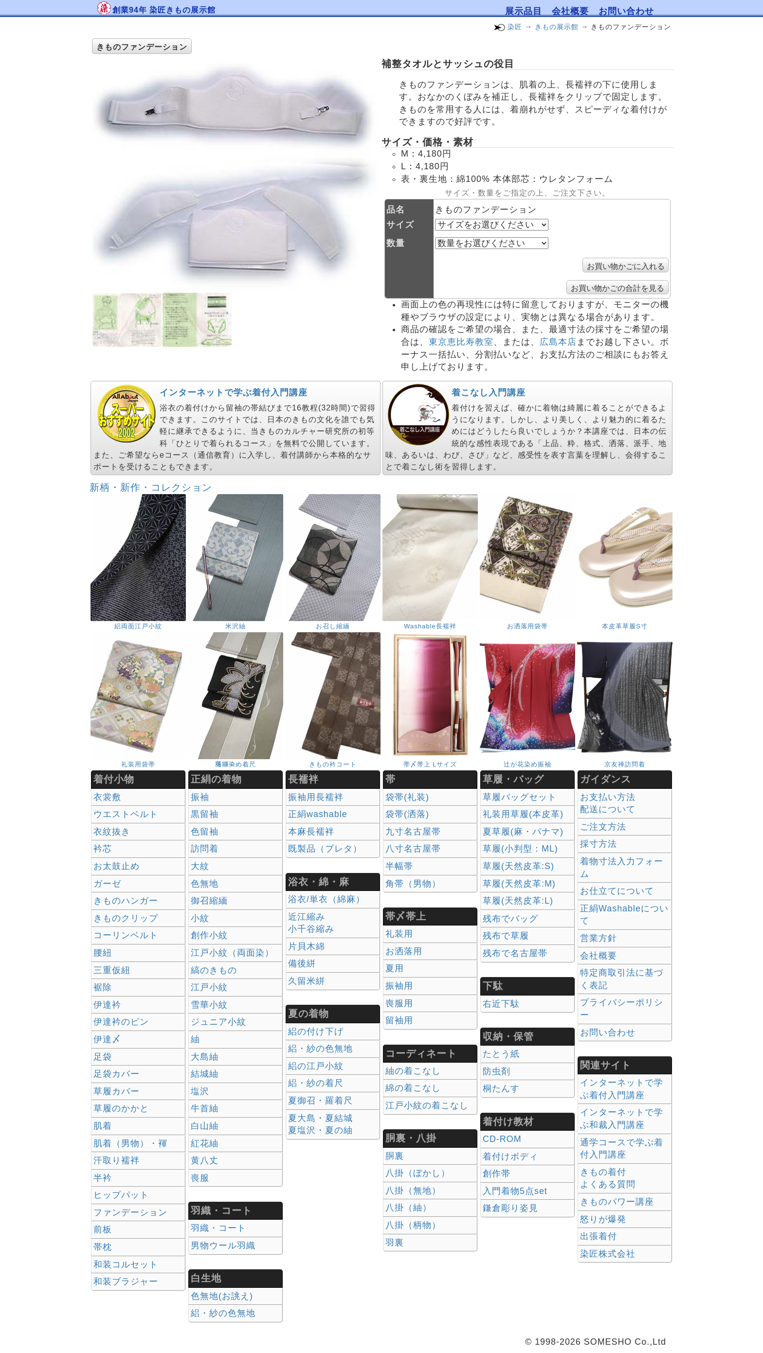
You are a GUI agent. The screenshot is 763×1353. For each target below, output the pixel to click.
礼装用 (399, 934)
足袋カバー (116, 1074)
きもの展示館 (557, 27)
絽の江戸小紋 (316, 1066)
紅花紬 (204, 1143)
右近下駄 (501, 1004)
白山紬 (204, 1126)
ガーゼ (107, 884)
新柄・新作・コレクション (151, 487)
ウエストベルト (125, 814)
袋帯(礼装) (407, 797)
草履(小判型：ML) (520, 849)
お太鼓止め (116, 866)
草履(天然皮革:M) (519, 884)
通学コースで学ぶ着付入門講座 (621, 1149)
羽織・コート (218, 1228)
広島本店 (558, 342)
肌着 (102, 1126)
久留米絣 (306, 981)
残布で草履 (506, 936)
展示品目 (523, 11)
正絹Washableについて (624, 915)
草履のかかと (121, 1108)
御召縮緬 (209, 901)
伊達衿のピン (121, 1022)
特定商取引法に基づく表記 (621, 979)
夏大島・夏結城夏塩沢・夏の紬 (320, 1124)
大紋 (200, 866)
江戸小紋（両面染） (232, 953)
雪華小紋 (209, 1005)
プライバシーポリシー (621, 1008)
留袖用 (399, 1020)
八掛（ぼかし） (417, 1173)
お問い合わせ (626, 11)
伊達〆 (107, 1039)
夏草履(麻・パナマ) (523, 832)
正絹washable (317, 814)
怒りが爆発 (603, 1219)
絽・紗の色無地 (223, 1313)
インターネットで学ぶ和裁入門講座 (621, 1118)
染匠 (515, 27)
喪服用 (399, 1003)
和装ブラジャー (125, 1281)
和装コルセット (125, 1264)
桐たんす (501, 1088)
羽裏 (394, 1242)
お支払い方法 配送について (608, 803)
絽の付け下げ (316, 1031)
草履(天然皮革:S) (518, 866)
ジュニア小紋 (218, 1022)
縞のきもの (214, 970)
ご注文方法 (603, 827)
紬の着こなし (413, 1071)
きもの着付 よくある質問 (608, 1178)
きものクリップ (125, 918)
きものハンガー (125, 901)
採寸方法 (598, 844)
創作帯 (496, 1173)
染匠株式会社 (608, 1254)
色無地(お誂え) (222, 1296)
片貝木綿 (306, 946)
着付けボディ (510, 1156)
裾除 (102, 987)
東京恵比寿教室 (461, 342)
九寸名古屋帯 (413, 832)
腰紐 (102, 953)
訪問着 (204, 849)
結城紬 (204, 1074)
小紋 (200, 918)
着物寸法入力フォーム (621, 867)
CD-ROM (502, 1139)
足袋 (102, 1057)
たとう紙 (501, 1054)
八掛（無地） (413, 1190)
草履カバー (116, 1091)
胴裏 (394, 1156)
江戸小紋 (209, 987)
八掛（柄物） (413, 1225)
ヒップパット (121, 1195)
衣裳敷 (107, 797)
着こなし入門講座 (489, 392)
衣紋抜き (111, 832)
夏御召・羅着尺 (320, 1100)
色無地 (204, 884)
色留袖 (204, 832)
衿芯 (102, 849)
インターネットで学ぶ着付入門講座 (234, 392)
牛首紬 (204, 1108)
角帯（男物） (413, 884)
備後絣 (302, 963)
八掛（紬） (408, 1207)
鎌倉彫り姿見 (510, 1208)
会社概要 (570, 11)
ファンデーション (130, 1212)
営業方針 (598, 938)
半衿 (102, 1178)
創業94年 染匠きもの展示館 (164, 10)
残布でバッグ (510, 919)
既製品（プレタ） (325, 849)
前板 (102, 1229)
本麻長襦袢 (311, 832)
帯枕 (102, 1247)
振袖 (200, 797)
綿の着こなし (413, 1088)
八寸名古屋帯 (413, 849)
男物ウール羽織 (223, 1245)
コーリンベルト (125, 935)
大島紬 (204, 1057)
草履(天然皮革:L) (518, 901)
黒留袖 (204, 814)
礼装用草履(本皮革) (523, 814)
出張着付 (598, 1236)
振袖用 (399, 986)
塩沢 (200, 1091)
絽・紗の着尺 (316, 1083)
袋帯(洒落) (407, 814)
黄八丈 (204, 1160)
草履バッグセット (520, 797)
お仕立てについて (617, 891)
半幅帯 (399, 866)
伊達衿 (107, 1005)
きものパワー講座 (617, 1202)
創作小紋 (209, 935)
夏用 (394, 968)
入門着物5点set (515, 1191)
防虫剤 (496, 1071)
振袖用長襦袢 (316, 797)
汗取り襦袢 (116, 1160)
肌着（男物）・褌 (130, 1143)
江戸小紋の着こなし (427, 1105)
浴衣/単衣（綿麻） (326, 899)
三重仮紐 (111, 970)
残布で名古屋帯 (515, 953)
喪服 (200, 1178)
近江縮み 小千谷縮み (311, 923)
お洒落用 (403, 951)
